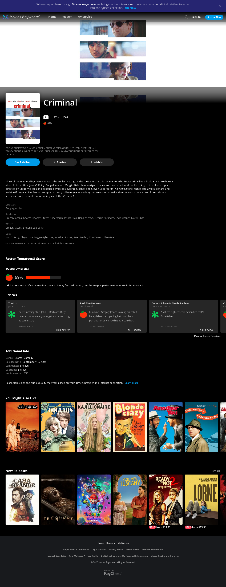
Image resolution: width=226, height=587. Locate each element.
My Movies (85, 17)
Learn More (131, 382)
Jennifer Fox (70, 218)
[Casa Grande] (22, 500)
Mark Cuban (137, 218)
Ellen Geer (109, 237)
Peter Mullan (80, 237)
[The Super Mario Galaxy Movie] (94, 500)
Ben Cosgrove (85, 218)
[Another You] (166, 427)
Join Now (130, 8)
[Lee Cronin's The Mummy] (58, 500)
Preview (59, 162)
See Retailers (22, 162)
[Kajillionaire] (94, 427)
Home (52, 17)
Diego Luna (27, 237)
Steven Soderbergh (52, 218)
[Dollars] (58, 427)
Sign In (196, 17)
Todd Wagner (123, 218)
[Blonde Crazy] (130, 427)
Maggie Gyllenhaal (43, 237)
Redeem (67, 17)
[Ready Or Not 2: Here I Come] (166, 502)
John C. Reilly (12, 237)
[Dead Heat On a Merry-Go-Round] (201, 427)
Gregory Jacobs (14, 208)
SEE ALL (216, 471)
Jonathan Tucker (63, 237)
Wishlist (96, 162)
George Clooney (32, 218)
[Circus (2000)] (22, 427)
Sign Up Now (214, 17)
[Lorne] (201, 502)
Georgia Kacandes (104, 218)
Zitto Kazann (95, 237)
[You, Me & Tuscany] (130, 500)
